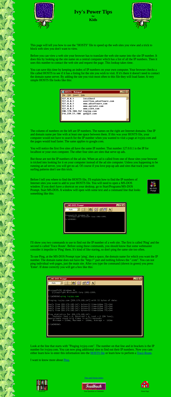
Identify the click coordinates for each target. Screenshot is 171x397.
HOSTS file (97, 353)
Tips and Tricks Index (93, 377)
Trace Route (144, 353)
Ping (66, 360)
